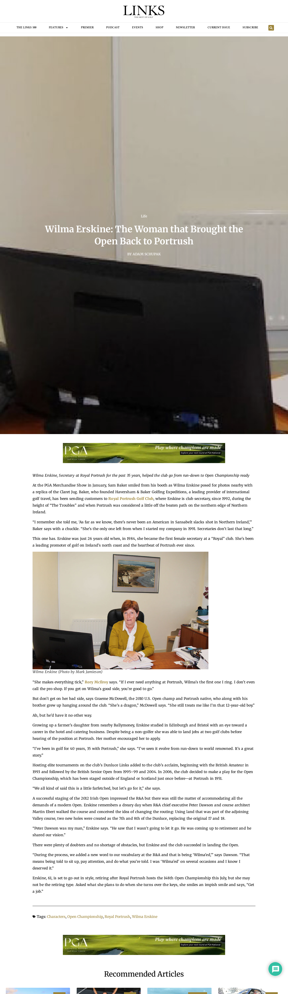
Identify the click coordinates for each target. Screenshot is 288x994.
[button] (271, 28)
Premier (87, 27)
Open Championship (85, 916)
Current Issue (219, 27)
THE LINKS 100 (26, 27)
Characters (56, 916)
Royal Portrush (117, 916)
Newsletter (185, 27)
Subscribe (250, 27)
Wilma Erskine (144, 916)
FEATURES (58, 27)
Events (137, 27)
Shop (159, 27)
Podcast (112, 27)
